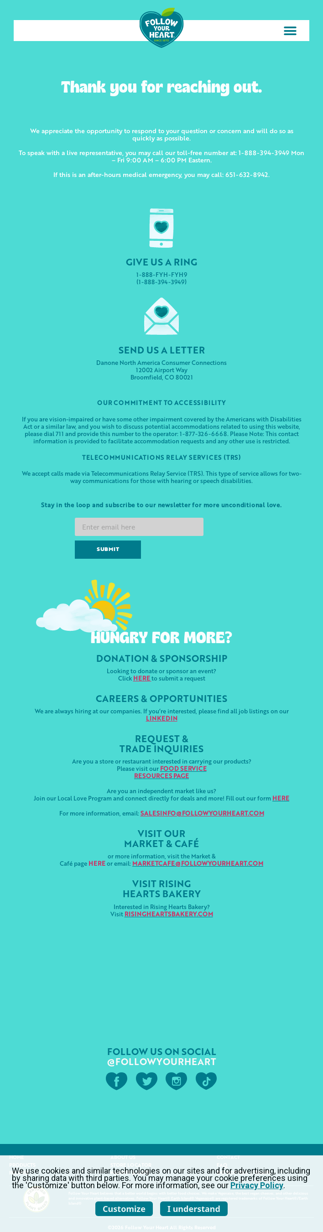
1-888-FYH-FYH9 (161, 274)
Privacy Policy (256, 1185)
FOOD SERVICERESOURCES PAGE (170, 772)
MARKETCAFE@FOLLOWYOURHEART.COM (197, 863)
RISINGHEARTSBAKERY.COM (169, 914)
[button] (290, 31)
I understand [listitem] (193, 1208)
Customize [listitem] (124, 1208)
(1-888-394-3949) (161, 282)
